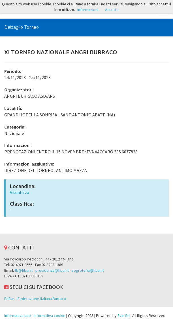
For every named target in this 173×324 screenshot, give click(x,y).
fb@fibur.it (24, 270)
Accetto (112, 9)
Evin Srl (124, 315)
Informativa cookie (49, 315)
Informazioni (87, 9)
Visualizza (19, 192)
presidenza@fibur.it (52, 270)
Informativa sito (17, 315)
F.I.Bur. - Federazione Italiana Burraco (35, 298)
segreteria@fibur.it (88, 270)
